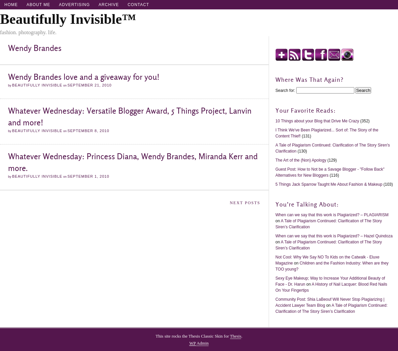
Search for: (285, 90)
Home (11, 4)
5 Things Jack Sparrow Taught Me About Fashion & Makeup (328, 184)
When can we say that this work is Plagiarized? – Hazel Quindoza (334, 236)
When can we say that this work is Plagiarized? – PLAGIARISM (332, 215)
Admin (199, 343)
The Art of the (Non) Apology (301, 160)
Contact (138, 4)
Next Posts (245, 202)
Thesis (235, 336)
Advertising (74, 4)
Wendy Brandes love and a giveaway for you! (84, 77)
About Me (38, 4)
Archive (109, 4)
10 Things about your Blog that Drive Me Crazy (317, 121)
